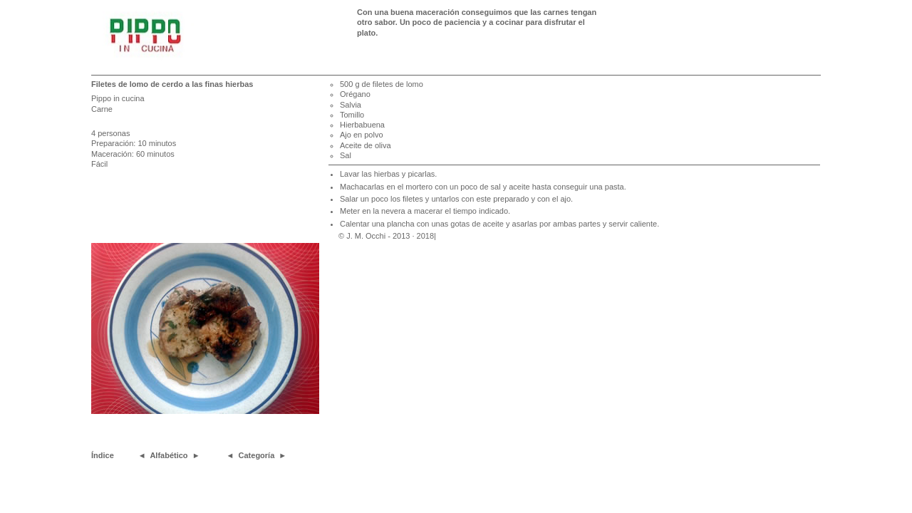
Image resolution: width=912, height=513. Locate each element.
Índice (102, 455)
